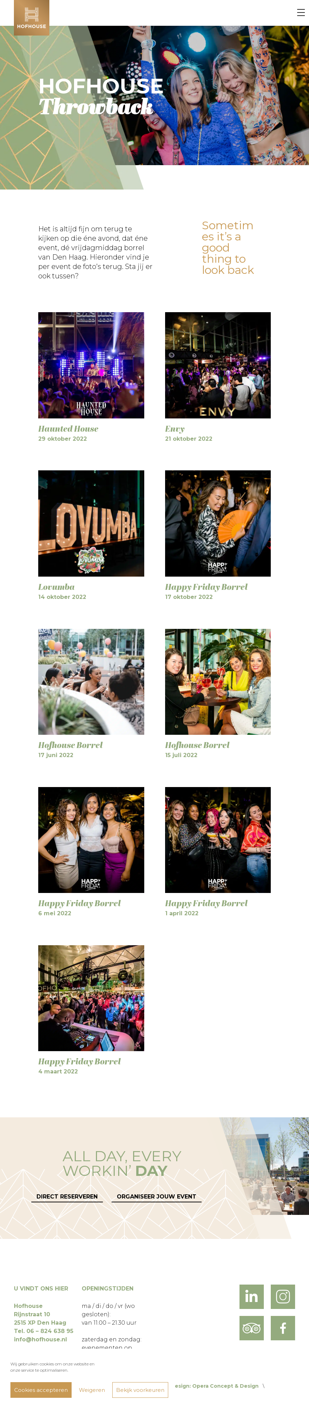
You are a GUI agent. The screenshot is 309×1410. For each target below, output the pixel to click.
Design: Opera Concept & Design (215, 1386)
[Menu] (301, 13)
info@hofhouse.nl (40, 1339)
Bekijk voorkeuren (140, 1390)
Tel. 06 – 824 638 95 (43, 1331)
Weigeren (92, 1390)
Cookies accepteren (41, 1390)
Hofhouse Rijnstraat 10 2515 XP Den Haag (40, 1314)
